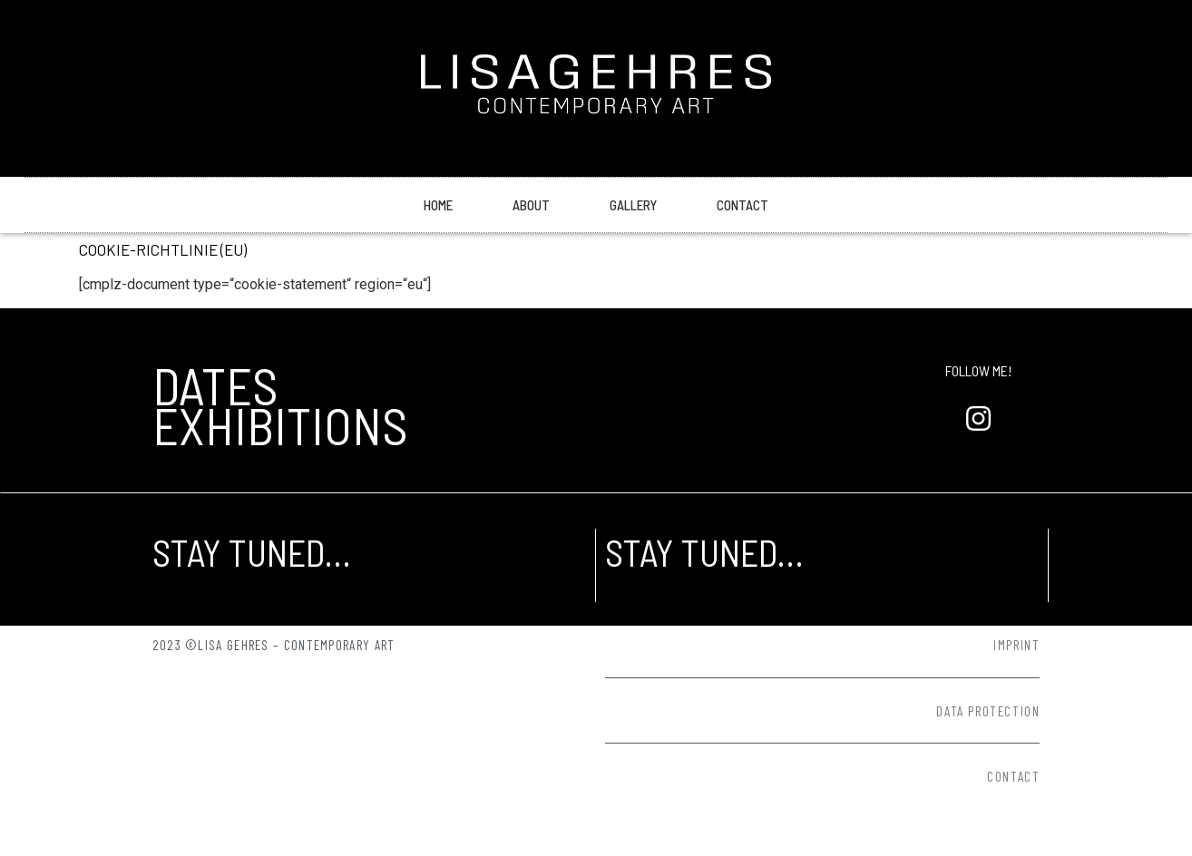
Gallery (633, 205)
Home (438, 205)
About (531, 205)
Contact (742, 205)
